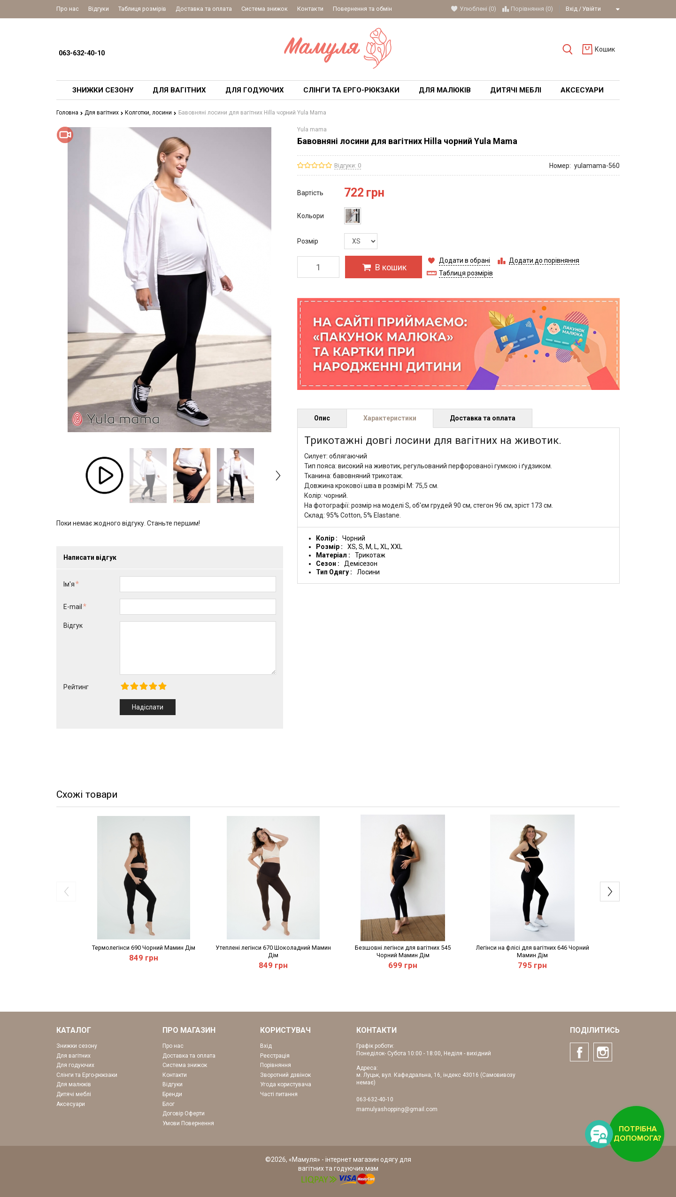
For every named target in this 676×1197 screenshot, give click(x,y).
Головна (69, 112)
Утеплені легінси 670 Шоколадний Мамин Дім (273, 951)
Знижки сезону (76, 1046)
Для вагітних (103, 112)
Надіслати (147, 707)
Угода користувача (285, 1084)
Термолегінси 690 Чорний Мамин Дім (143, 947)
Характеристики (389, 418)
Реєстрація (275, 1055)
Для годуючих (75, 1065)
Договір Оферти (183, 1113)
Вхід (571, 8)
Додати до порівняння (544, 260)
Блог (168, 1104)
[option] (104, 475)
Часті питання (279, 1094)
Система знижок (264, 8)
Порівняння (275, 1065)
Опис (322, 418)
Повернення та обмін (362, 8)
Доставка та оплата (204, 8)
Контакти (310, 8)
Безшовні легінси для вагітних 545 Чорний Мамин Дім (403, 951)
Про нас (67, 8)
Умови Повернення (188, 1123)
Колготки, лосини (151, 112)
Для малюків (73, 1084)
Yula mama (312, 129)
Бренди (172, 1094)
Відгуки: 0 (347, 165)
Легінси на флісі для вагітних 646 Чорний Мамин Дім (532, 951)
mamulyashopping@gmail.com (397, 1109)
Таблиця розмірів (142, 8)
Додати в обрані (464, 260)
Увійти (591, 8)
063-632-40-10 (82, 53)
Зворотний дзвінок (285, 1075)
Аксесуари (70, 1104)
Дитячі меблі (73, 1094)
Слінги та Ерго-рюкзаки (86, 1075)
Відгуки (98, 8)
